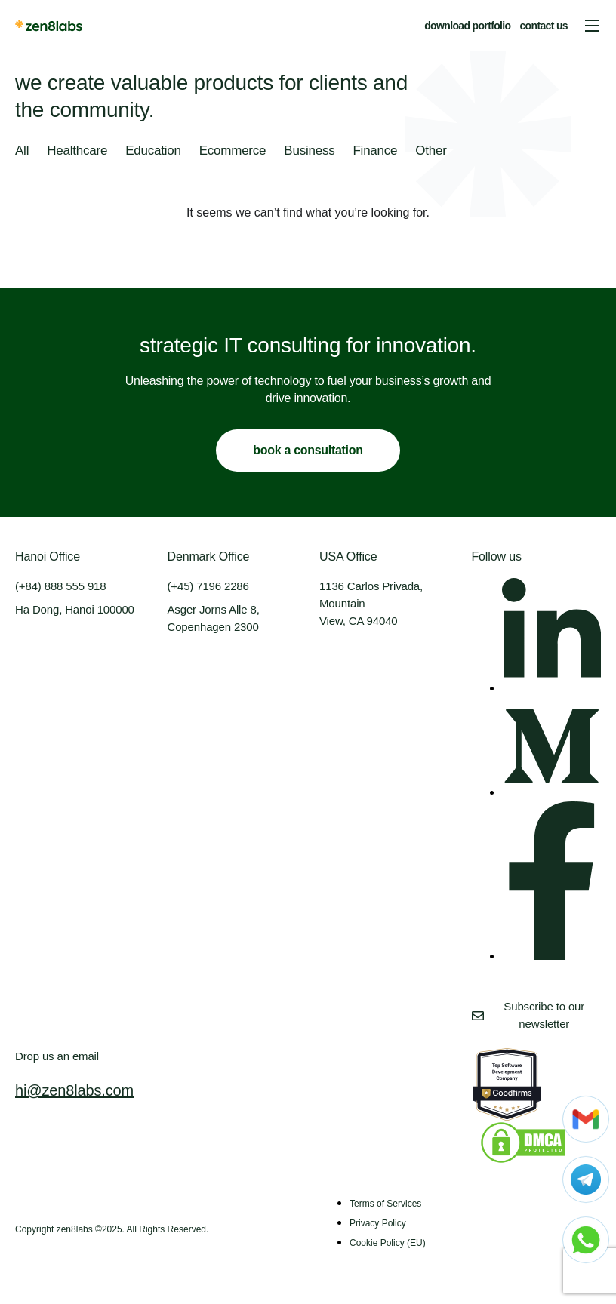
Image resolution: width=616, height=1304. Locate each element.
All (22, 150)
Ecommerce (232, 150)
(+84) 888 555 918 (60, 586)
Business (309, 150)
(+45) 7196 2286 (208, 586)
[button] (592, 26)
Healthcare (77, 150)
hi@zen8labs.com (74, 1090)
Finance (375, 150)
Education (153, 150)
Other (430, 150)
